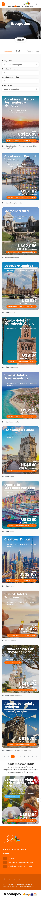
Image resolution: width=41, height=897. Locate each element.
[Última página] (36, 756)
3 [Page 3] (20, 757)
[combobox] (20, 81)
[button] (20, 89)
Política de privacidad (26, 886)
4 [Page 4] (24, 757)
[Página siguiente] (32, 756)
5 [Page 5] (28, 757)
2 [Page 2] (16, 757)
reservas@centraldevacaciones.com (20, 862)
